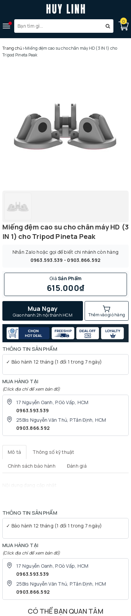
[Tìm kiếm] (107, 26)
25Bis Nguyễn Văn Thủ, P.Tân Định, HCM (61, 420)
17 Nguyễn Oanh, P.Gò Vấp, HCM (52, 402)
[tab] (14, 452)
